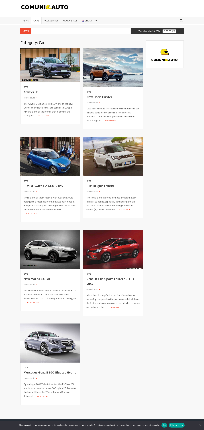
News (26, 20)
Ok (164, 425)
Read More (44, 116)
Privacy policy (176, 425)
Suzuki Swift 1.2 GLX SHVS (43, 186)
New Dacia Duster (99, 97)
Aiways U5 (31, 92)
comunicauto (29, 97)
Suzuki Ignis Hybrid (100, 186)
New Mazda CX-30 (37, 279)
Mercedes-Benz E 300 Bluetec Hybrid (50, 372)
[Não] (200, 425)
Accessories (51, 20)
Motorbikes (70, 20)
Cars (36, 20)
